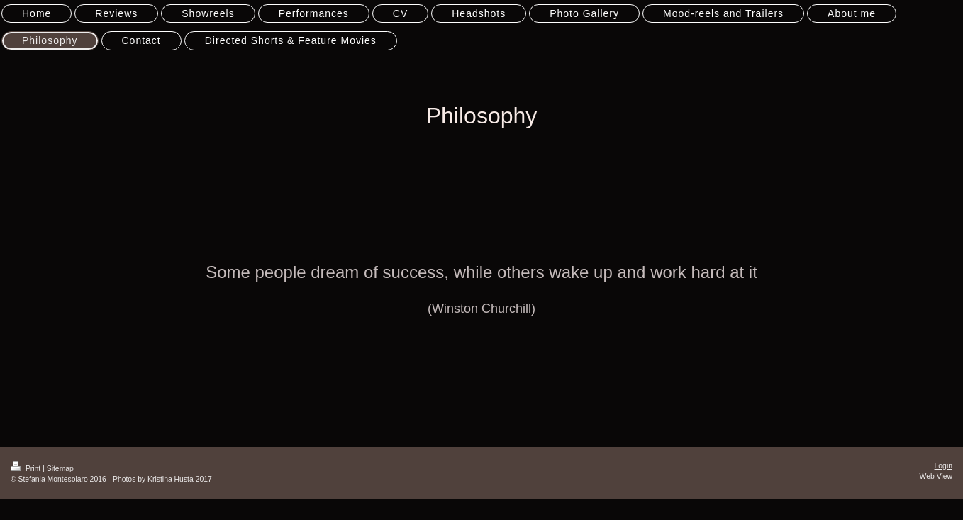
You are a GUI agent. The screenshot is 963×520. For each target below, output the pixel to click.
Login (943, 466)
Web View (936, 476)
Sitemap (60, 468)
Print (27, 468)
